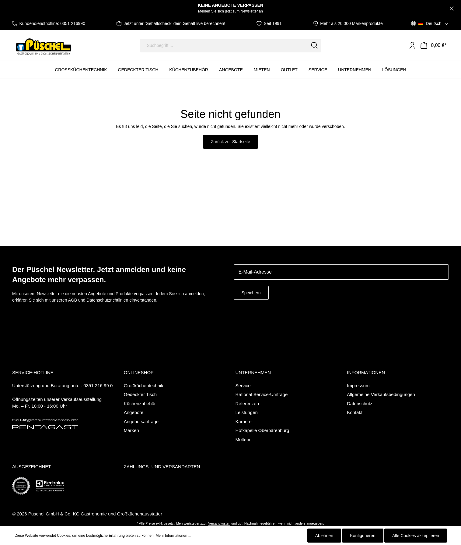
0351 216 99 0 (98, 385)
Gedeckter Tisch (140, 394)
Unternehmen (253, 372)
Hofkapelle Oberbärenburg (262, 430)
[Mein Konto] (412, 45)
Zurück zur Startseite (230, 141)
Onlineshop (139, 372)
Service (243, 385)
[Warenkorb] (433, 45)
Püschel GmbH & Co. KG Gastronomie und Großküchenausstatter (95, 513)
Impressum (358, 385)
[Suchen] (314, 45)
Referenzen (247, 403)
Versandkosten (219, 523)
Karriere (244, 421)
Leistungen (247, 412)
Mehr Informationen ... (173, 535)
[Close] (451, 8)
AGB (72, 300)
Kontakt (354, 412)
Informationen (366, 372)
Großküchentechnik (143, 385)
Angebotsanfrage (141, 421)
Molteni (243, 439)
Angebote (133, 412)
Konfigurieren (362, 535)
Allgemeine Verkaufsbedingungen (381, 394)
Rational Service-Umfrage (262, 394)
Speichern (251, 292)
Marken (131, 430)
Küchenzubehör (140, 403)
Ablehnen (324, 535)
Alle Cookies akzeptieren (415, 535)
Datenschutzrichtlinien (107, 300)
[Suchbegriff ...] (224, 45)
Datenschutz (359, 403)
